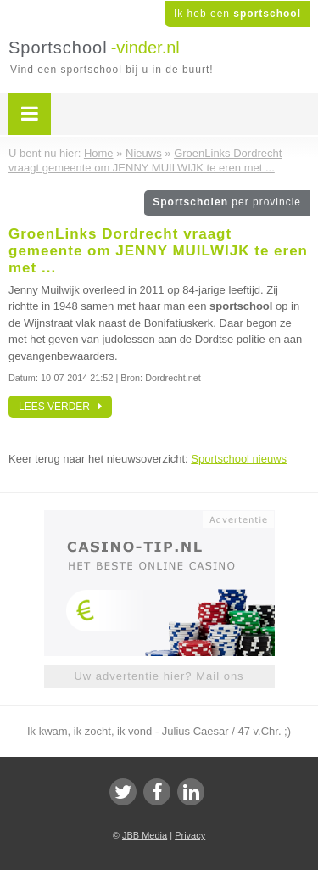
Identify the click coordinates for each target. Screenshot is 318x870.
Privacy (190, 835)
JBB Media (144, 835)
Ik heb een (237, 14)
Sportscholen (227, 202)
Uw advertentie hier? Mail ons (158, 676)
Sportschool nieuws (239, 458)
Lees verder (60, 407)
